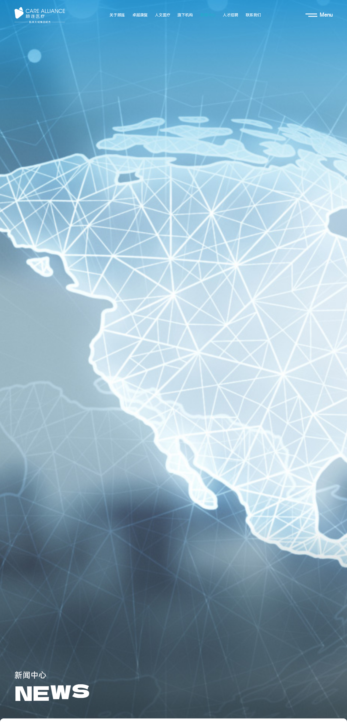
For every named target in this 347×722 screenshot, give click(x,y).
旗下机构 (185, 15)
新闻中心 (208, 15)
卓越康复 (140, 15)
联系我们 (253, 15)
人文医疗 (162, 15)
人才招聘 (230, 15)
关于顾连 (117, 15)
